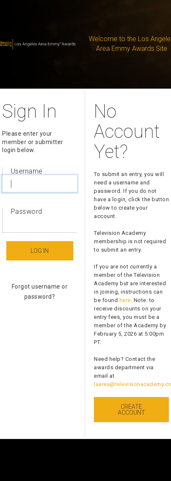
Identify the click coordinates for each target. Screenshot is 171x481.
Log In (40, 250)
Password (26, 212)
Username (27, 171)
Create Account (131, 409)
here (125, 300)
